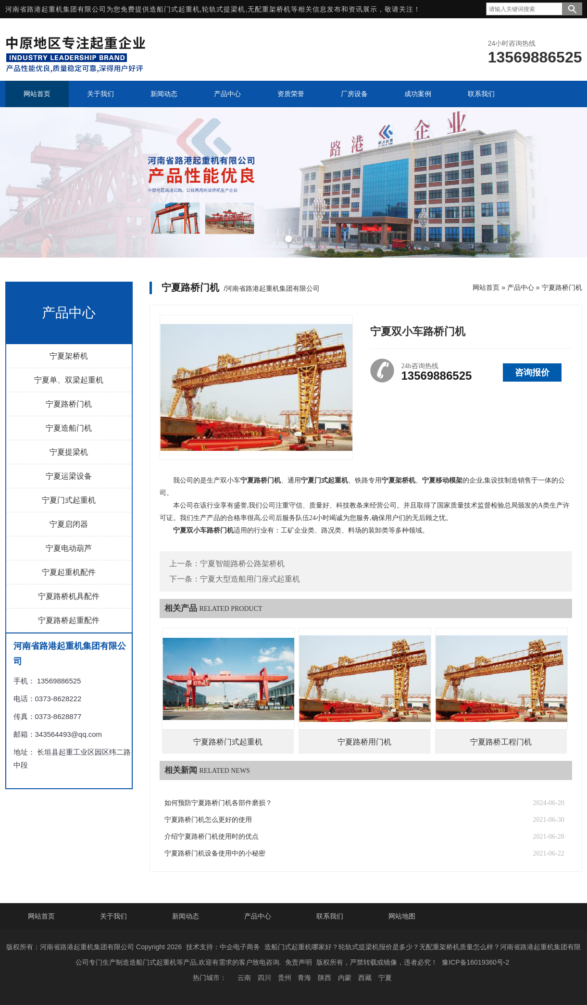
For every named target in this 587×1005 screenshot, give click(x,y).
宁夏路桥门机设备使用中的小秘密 (214, 853)
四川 (264, 977)
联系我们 (329, 916)
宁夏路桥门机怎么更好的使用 (208, 819)
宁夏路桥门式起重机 (227, 742)
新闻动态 (185, 916)
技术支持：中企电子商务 (223, 947)
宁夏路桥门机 (69, 404)
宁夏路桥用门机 (364, 742)
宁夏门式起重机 (69, 500)
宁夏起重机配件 (69, 572)
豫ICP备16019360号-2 (475, 962)
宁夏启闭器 (69, 524)
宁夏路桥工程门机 (501, 742)
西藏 (365, 977)
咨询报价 (532, 372)
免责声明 (298, 962)
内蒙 (344, 977)
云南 (244, 977)
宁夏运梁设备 (69, 476)
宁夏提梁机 (69, 452)
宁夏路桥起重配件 (69, 620)
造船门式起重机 (175, 9)
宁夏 (385, 977)
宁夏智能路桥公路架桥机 (242, 563)
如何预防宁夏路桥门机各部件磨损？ (218, 802)
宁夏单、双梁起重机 (68, 380)
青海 (304, 977)
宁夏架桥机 (69, 356)
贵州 (284, 977)
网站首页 (486, 287)
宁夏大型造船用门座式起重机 (250, 579)
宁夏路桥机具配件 (69, 596)
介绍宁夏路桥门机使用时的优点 (211, 836)
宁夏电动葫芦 (69, 548)
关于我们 (113, 916)
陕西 (324, 977)
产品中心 (520, 287)
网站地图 (401, 916)
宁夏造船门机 (69, 428)
